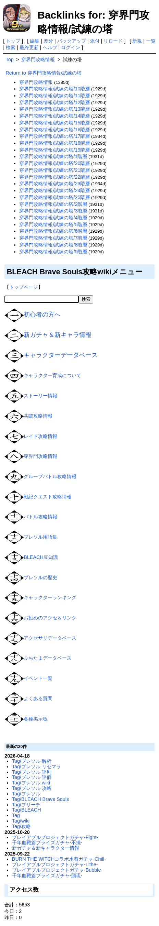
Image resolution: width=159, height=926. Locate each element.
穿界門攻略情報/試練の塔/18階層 (54, 143)
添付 (95, 41)
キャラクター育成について (52, 375)
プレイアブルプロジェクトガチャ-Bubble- (57, 870)
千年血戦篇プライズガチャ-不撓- (47, 842)
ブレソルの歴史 (40, 577)
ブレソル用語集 (40, 537)
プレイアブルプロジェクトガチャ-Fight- (55, 837)
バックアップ (71, 41)
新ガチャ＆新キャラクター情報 (45, 848)
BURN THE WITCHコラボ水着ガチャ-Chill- (59, 859)
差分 (48, 41)
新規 (137, 41)
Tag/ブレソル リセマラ (36, 766)
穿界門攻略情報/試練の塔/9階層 (53, 251)
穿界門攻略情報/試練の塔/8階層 (53, 244)
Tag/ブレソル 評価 (31, 777)
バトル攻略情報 (40, 516)
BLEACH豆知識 (41, 557)
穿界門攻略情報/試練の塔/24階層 (54, 190)
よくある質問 (38, 698)
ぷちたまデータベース (48, 658)
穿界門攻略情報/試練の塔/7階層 (53, 238)
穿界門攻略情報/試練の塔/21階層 (54, 170)
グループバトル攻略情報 (50, 476)
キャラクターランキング (50, 597)
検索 (10, 47)
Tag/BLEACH (26, 810)
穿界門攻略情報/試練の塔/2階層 (53, 204)
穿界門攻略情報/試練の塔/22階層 (54, 177)
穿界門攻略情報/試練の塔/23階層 (54, 183)
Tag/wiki (20, 821)
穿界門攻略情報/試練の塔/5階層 (53, 224)
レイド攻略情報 (40, 436)
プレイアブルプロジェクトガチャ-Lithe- (55, 864)
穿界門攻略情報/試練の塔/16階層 (54, 129)
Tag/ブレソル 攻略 (31, 788)
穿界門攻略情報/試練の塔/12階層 (54, 102)
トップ (13, 41)
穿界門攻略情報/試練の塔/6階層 (53, 231)
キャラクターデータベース (61, 355)
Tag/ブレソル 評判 (31, 772)
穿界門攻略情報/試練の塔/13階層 (54, 109)
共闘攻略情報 (38, 416)
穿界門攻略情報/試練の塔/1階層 (53, 156)
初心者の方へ (42, 314)
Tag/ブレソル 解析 (31, 761)
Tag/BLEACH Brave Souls (40, 799)
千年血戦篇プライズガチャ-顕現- (47, 875)
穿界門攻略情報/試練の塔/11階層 (54, 95)
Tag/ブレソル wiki (31, 782)
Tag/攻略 (21, 826)
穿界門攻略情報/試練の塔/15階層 (54, 122)
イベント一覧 (38, 678)
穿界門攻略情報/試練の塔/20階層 (54, 163)
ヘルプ (50, 47)
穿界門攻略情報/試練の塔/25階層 (54, 197)
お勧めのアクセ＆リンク (50, 617)
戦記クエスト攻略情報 (48, 496)
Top (9, 59)
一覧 (151, 41)
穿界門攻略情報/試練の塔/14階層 (54, 116)
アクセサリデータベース (50, 638)
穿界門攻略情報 (40, 456)
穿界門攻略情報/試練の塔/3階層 (53, 210)
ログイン (70, 47)
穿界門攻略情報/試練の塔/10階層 (54, 88)
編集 (34, 41)
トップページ (23, 287)
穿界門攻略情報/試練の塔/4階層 (53, 217)
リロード (113, 41)
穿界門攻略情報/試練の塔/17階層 (54, 136)
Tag (16, 815)
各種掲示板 (36, 718)
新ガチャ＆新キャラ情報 (57, 334)
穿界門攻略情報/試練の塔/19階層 (54, 150)
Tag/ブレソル (26, 793)
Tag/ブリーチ (26, 804)
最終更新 (29, 47)
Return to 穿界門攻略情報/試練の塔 (43, 73)
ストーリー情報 (40, 395)
